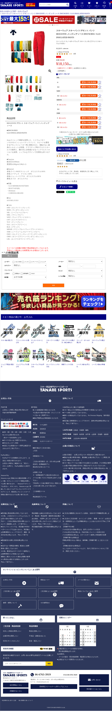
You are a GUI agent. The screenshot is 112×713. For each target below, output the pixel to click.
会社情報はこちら (16, 685)
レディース (34, 262)
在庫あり (17, 273)
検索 (67, 5)
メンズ (26, 262)
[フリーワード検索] (30, 270)
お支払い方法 (7, 580)
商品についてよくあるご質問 (88, 591)
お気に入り (97, 5)
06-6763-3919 (43, 674)
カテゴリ (82, 5)
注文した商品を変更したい (12, 631)
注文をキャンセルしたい (11, 641)
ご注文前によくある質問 (11, 591)
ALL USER (18, 262)
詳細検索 (75, 5)
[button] (1, 20)
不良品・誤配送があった (37, 636)
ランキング (89, 4)
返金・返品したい (35, 641)
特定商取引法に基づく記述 (9, 700)
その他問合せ (45, 603)
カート (110, 5)
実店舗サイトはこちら (94, 689)
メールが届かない (84, 580)
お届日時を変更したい (10, 636)
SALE (58, 57)
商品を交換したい (35, 631)
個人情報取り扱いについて (26, 700)
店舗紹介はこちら (16, 691)
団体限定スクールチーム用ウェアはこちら (54, 686)
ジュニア (43, 262)
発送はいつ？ (45, 580)
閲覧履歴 (104, 5)
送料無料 (25, 273)
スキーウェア (23, 11)
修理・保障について (10, 603)
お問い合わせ (95, 680)
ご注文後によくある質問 (48, 591)
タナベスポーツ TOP (8, 11)
